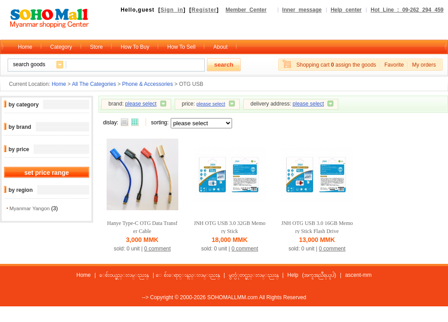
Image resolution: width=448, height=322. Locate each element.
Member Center (246, 10)
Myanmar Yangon (29, 208)
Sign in (171, 10)
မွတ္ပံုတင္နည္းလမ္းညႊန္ (254, 275)
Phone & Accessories (147, 84)
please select (140, 104)
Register (203, 10)
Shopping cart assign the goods (336, 65)
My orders (424, 65)
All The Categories (94, 84)
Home (59, 84)
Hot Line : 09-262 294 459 (407, 10)
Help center (346, 10)
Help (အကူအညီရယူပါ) (311, 275)
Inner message (302, 10)
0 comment (157, 249)
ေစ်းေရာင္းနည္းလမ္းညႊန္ (192, 275)
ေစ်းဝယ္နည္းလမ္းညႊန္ (124, 275)
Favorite (394, 65)
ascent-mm (358, 275)
